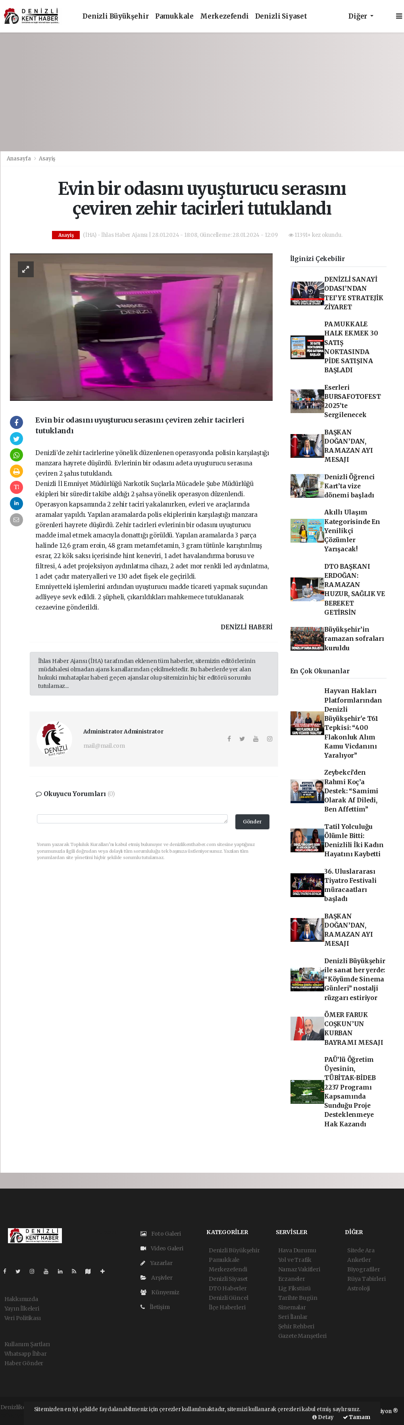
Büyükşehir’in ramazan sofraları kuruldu (354, 639)
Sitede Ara (361, 1250)
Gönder (252, 822)
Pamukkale (174, 16)
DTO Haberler (228, 1288)
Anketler (359, 1259)
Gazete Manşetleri (302, 1335)
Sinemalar (292, 1307)
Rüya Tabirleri (366, 1278)
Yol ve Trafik (295, 1259)
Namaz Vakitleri (299, 1269)
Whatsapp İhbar (25, 1353)
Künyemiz (159, 1292)
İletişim (155, 1307)
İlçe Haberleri (227, 1307)
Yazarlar (156, 1263)
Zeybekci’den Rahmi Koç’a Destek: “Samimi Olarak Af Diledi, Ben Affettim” (351, 791)
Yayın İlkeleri (21, 1308)
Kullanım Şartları (27, 1344)
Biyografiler (363, 1269)
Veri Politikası (22, 1318)
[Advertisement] (202, 91)
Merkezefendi (224, 16)
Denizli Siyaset (281, 16)
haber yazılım (19, 1415)
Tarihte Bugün (298, 1297)
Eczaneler (291, 1278)
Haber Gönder (24, 1363)
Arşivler (156, 1277)
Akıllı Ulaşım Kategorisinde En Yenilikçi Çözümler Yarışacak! (352, 531)
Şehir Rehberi (296, 1326)
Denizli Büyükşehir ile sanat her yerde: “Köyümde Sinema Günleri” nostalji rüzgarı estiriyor (354, 979)
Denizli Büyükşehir (116, 16)
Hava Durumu (297, 1250)
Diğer (358, 16)
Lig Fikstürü (294, 1288)
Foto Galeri (160, 1233)
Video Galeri (161, 1248)
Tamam (356, 1417)
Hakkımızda (21, 1299)
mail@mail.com (104, 745)
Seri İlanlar (293, 1316)
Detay (323, 1417)
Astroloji (358, 1288)
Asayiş (47, 158)
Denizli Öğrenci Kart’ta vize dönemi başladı (349, 486)
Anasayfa (19, 158)
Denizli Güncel (228, 1297)
